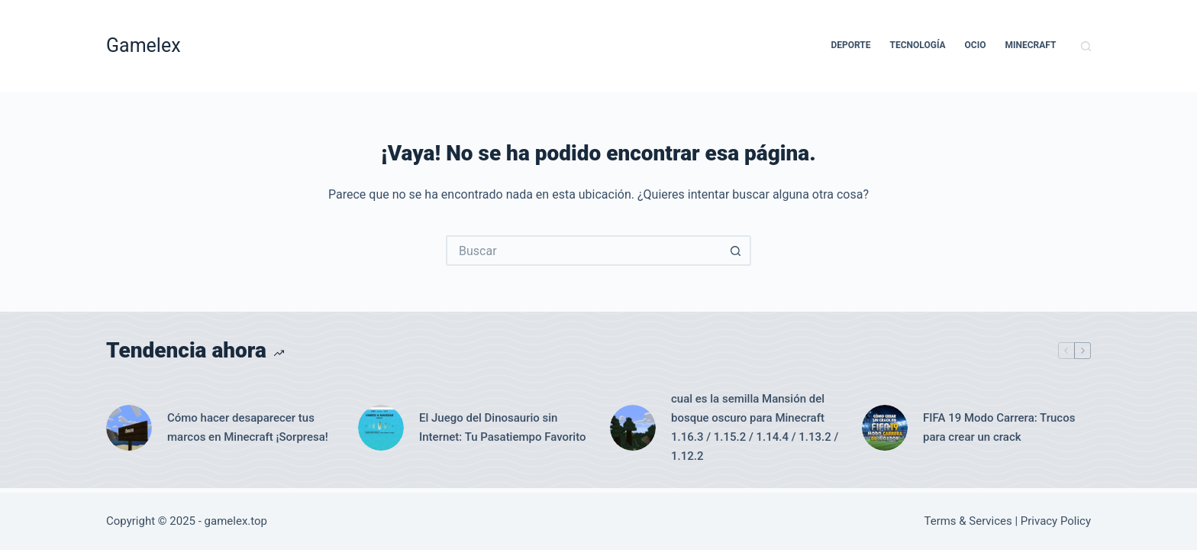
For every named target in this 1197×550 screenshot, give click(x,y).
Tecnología (918, 45)
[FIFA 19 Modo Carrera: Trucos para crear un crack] (885, 428)
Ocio (975, 45)
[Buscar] (1086, 46)
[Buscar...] (583, 250)
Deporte (850, 45)
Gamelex (143, 45)
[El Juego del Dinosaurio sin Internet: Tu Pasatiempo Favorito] (381, 428)
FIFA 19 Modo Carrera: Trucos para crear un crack (999, 427)
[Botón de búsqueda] (736, 250)
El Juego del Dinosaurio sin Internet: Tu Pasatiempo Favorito (502, 427)
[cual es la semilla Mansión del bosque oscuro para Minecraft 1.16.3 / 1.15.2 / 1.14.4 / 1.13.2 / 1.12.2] (633, 428)
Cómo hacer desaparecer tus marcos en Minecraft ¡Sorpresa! (247, 427)
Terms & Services (968, 521)
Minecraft (1031, 45)
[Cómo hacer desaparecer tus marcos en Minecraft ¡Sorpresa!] (129, 428)
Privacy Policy (1056, 521)
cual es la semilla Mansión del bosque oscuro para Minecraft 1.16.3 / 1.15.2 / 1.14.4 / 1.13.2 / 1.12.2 (754, 427)
